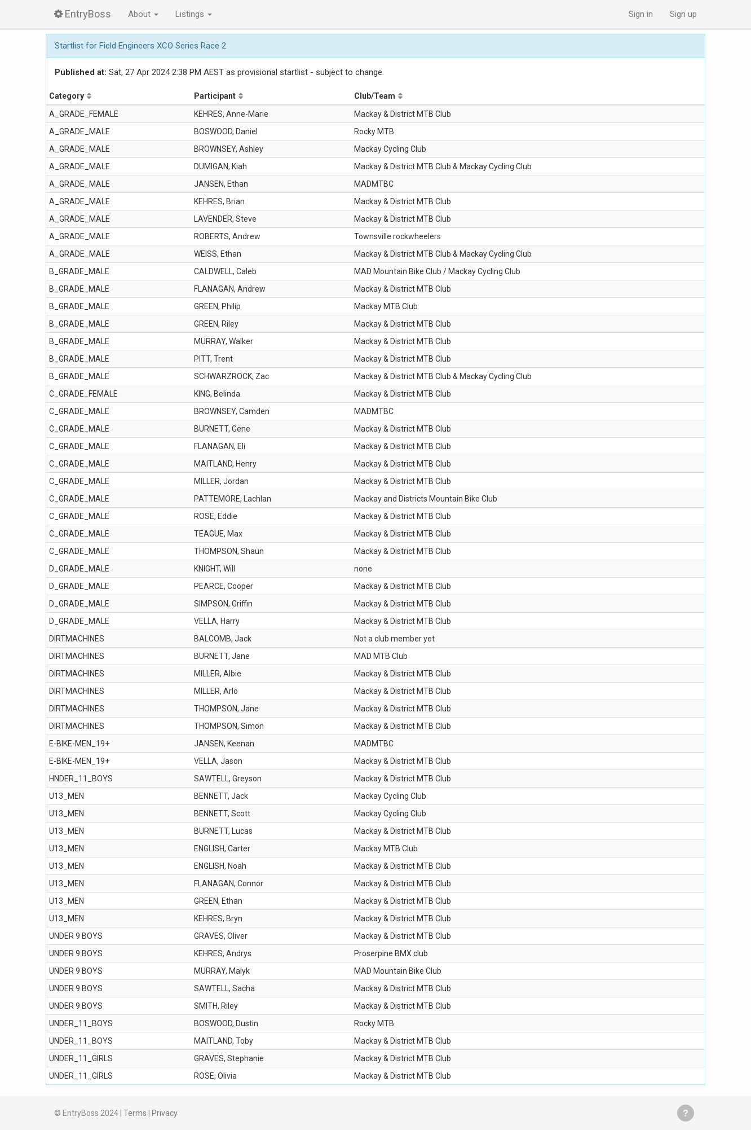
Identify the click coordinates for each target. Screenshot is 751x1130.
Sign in (641, 14)
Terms (135, 1113)
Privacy (165, 1113)
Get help (685, 1113)
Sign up (683, 14)
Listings (193, 14)
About (143, 14)
